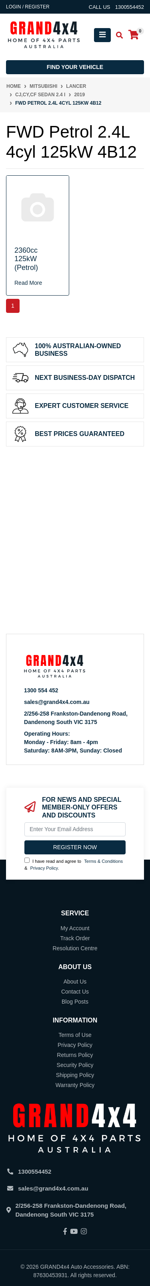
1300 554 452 (41, 690)
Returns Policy (75, 1055)
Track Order (75, 938)
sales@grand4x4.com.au (57, 702)
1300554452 (34, 1171)
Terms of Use (74, 1035)
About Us (75, 981)
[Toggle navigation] (102, 35)
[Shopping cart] (133, 35)
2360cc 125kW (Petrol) (26, 259)
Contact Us (75, 991)
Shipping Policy (75, 1075)
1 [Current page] (12, 305)
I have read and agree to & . (73, 864)
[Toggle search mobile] (117, 35)
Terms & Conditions (103, 861)
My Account (74, 928)
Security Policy (75, 1065)
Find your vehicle (75, 67)
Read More (28, 283)
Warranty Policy (75, 1085)
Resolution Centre (74, 948)
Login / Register (28, 7)
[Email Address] (75, 829)
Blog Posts (75, 1001)
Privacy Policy (44, 868)
